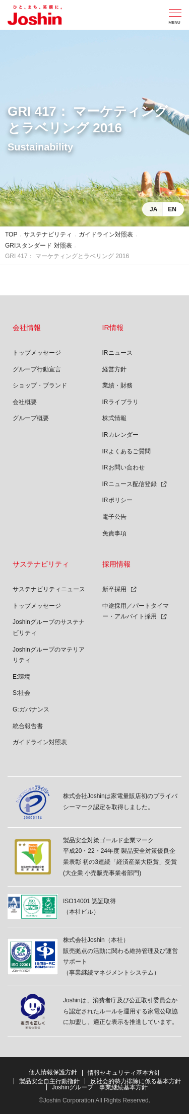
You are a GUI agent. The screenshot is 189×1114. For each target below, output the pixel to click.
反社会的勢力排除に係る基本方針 (135, 1081)
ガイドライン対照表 (106, 234)
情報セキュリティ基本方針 (124, 1072)
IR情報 (112, 328)
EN (172, 209)
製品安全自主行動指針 (49, 1081)
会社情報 (27, 328)
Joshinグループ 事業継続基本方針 (100, 1087)
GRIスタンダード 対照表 (38, 245)
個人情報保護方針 (53, 1072)
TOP (11, 234)
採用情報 (116, 564)
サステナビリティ (48, 234)
